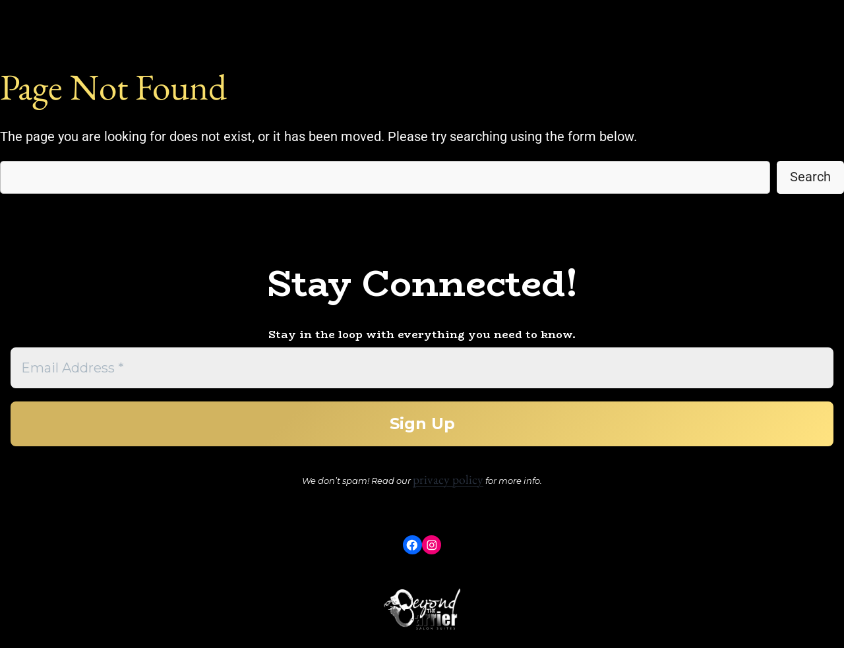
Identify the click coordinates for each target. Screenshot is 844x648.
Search (810, 177)
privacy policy (448, 479)
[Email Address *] (422, 367)
